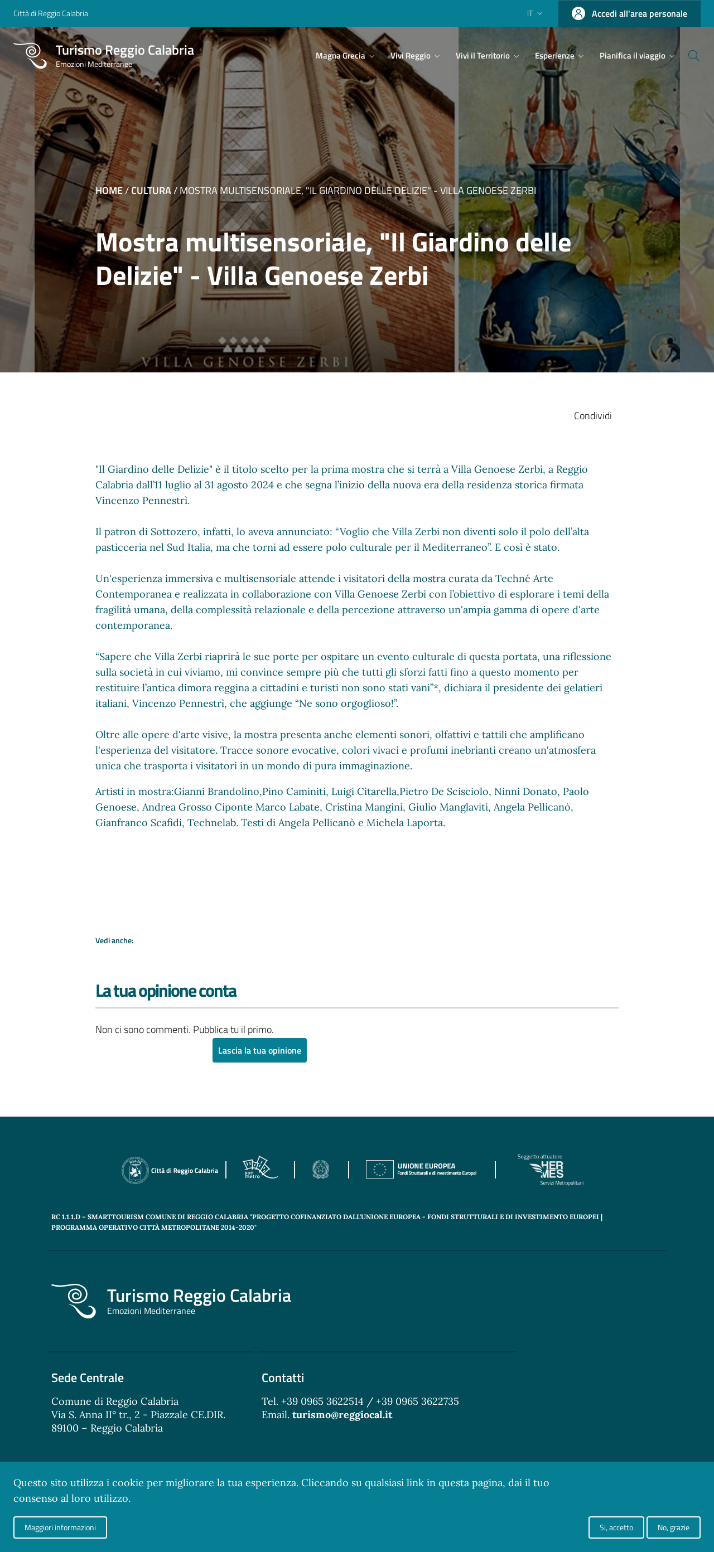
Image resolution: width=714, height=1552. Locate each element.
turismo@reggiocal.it (342, 1414)
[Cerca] (687, 55)
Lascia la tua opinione (259, 1051)
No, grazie (673, 1527)
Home (109, 190)
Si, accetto (616, 1527)
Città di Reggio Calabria (50, 13)
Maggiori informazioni (60, 1527)
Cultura (151, 190)
